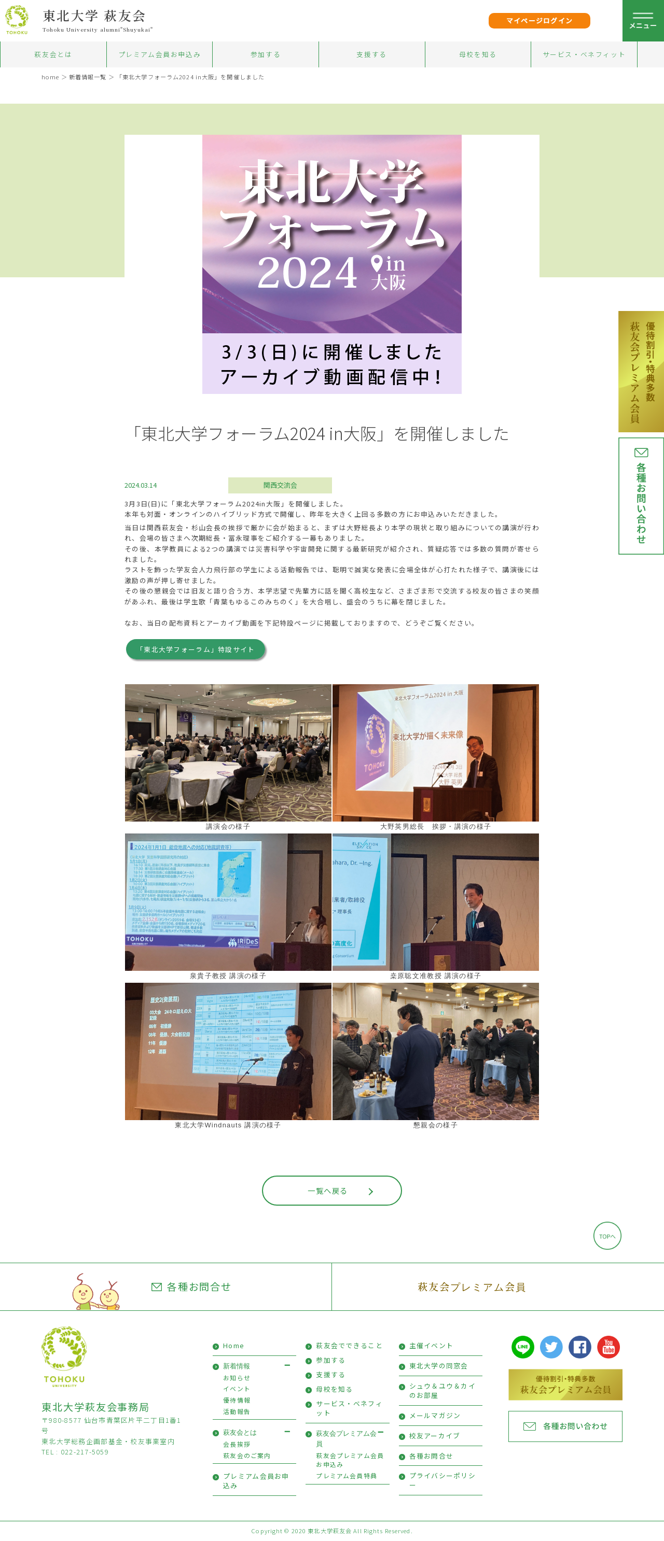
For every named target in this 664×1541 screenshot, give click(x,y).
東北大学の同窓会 (438, 1365)
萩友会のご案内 (247, 1455)
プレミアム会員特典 (346, 1475)
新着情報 (236, 1366)
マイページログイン (539, 20)
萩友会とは (53, 54)
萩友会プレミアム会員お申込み (350, 1460)
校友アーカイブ (435, 1435)
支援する (371, 54)
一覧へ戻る (328, 1190)
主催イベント (431, 1345)
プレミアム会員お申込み (159, 54)
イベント (237, 1388)
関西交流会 (280, 485)
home (50, 77)
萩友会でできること (349, 1345)
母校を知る (478, 54)
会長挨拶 (237, 1443)
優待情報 (237, 1399)
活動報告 (237, 1411)
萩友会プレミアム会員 (472, 1286)
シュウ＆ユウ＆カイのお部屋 (442, 1390)
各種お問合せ (191, 1286)
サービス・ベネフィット (584, 54)
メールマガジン (435, 1415)
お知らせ (237, 1377)
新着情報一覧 (88, 77)
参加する (266, 54)
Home (233, 1345)
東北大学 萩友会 (95, 15)
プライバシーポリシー (442, 1480)
